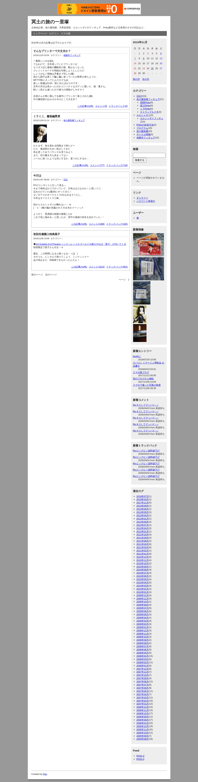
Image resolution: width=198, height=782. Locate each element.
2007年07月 (143, 684)
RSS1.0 (140, 756)
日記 (65, 180)
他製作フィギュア (72, 55)
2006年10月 (143, 713)
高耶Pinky (145, 102)
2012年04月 (143, 528)
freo (45, 774)
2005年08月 (143, 739)
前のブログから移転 (143, 378)
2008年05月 (143, 652)
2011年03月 (143, 547)
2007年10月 (143, 675)
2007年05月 (143, 691)
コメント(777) (97, 165)
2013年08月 (143, 509)
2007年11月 (143, 672)
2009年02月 (143, 624)
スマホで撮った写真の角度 (147, 385)
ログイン (54, 33)
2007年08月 (143, 681)
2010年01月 (143, 592)
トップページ (40, 33)
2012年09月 (143, 522)
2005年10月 (143, 732)
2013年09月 (143, 505)
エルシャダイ (143, 115)
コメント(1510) (97, 266)
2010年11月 (143, 560)
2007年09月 (143, 678)
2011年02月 (143, 550)
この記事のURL (85, 106)
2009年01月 (143, 627)
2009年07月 (143, 608)
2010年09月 (143, 566)
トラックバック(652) (117, 266)
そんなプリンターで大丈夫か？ (52, 50)
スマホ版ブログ (141, 372)
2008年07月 (143, 646)
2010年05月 (143, 579)
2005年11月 (143, 729)
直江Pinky (145, 105)
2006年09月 (143, 716)
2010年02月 (143, 589)
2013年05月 (143, 512)
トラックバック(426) (117, 224)
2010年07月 (143, 573)
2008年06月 (143, 649)
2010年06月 (143, 576)
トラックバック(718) (117, 165)
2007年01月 (143, 703)
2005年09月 (143, 736)
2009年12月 (143, 595)
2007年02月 (143, 700)
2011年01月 (143, 553)
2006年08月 (143, 719)
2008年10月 (143, 636)
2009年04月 (143, 617)
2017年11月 (143, 502)
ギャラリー (142, 198)
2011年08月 (143, 541)
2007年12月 (143, 668)
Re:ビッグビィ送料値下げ (146, 450)
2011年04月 (143, 544)
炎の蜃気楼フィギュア (74, 120)
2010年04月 (143, 582)
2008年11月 (143, 633)
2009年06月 (143, 611)
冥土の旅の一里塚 (50, 21)
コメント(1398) (97, 224)
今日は (37, 175)
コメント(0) (101, 106)
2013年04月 (143, 515)
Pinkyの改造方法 (145, 124)
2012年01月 (143, 531)
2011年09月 (143, 537)
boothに (137, 356)
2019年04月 (143, 499)
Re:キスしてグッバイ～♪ (145, 405)
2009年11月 (143, 598)
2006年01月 (143, 723)
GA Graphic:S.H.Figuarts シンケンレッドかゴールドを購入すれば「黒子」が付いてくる (81, 244)
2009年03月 (143, 620)
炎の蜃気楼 (142, 131)
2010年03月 (143, 585)
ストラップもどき (149, 112)
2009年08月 (143, 604)
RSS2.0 (140, 759)
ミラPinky (145, 108)
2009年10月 (143, 601)
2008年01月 (143, 665)
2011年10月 (143, 534)
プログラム (142, 128)
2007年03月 (143, 697)
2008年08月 (143, 643)
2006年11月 (143, 710)
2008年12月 (143, 630)
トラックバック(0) (118, 106)
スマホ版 (65, 33)
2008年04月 (143, 656)
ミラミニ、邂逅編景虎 (46, 116)
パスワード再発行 (146, 201)
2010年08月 (143, 569)
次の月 (145, 79)
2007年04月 (143, 694)
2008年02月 (143, 662)
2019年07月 (143, 496)
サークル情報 (143, 134)
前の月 (136, 79)
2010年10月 (143, 563)
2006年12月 (143, 707)
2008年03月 (143, 659)
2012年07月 (143, 525)
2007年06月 (143, 688)
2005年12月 (143, 726)
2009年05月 (143, 614)
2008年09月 (143, 640)
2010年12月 (143, 557)
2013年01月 (143, 518)
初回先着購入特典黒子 (46, 234)
